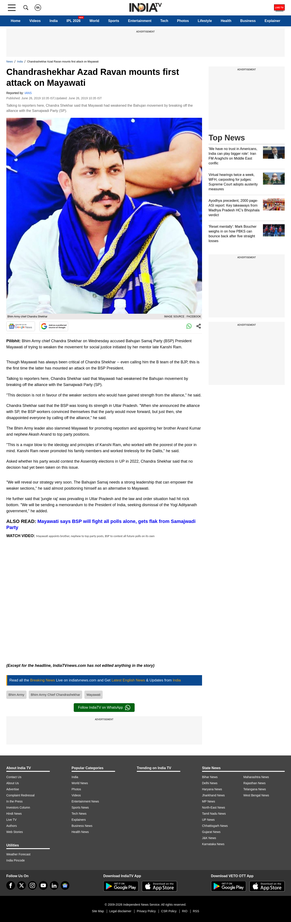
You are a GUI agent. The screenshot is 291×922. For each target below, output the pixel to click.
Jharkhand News (213, 795)
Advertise (12, 789)
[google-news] (65, 885)
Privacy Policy (146, 911)
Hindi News (14, 813)
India (54, 21)
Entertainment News (85, 801)
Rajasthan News (254, 783)
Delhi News (209, 783)
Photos (183, 21)
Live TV (11, 819)
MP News (208, 801)
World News (80, 783)
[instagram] (32, 885)
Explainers (79, 819)
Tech (164, 21)
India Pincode (15, 860)
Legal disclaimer (120, 911)
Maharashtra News (256, 777)
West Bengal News (256, 795)
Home (15, 21)
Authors (11, 826)
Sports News (80, 807)
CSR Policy (169, 911)
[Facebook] (10, 885)
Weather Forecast (18, 854)
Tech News (79, 813)
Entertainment (140, 21)
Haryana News (212, 789)
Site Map (98, 911)
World (94, 21)
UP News (208, 819)
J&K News (209, 838)
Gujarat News (211, 832)
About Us (12, 783)
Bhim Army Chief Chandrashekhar (55, 694)
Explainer (272, 21)
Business (248, 21)
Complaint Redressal (20, 795)
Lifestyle (205, 21)
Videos (35, 21)
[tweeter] (21, 885)
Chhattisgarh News (215, 826)
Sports (113, 21)
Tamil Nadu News (214, 813)
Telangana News (254, 789)
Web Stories (14, 832)
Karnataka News (213, 844)
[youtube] (43, 885)
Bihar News (210, 777)
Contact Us (13, 777)
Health (226, 21)
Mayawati (93, 694)
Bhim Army (16, 694)
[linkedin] (54, 885)
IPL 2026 (74, 21)
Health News (80, 832)
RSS (196, 911)
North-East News (213, 807)
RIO (184, 911)
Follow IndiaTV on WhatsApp (104, 707)
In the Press (14, 801)
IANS (28, 93)
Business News (82, 826)
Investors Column (18, 807)
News (9, 61)
